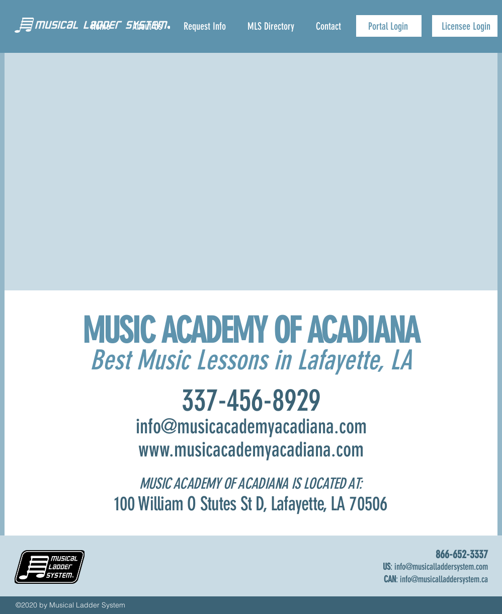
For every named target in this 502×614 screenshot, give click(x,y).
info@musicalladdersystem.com (441, 566)
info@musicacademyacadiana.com (251, 426)
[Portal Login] (389, 26)
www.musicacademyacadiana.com (251, 450)
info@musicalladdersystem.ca (444, 579)
